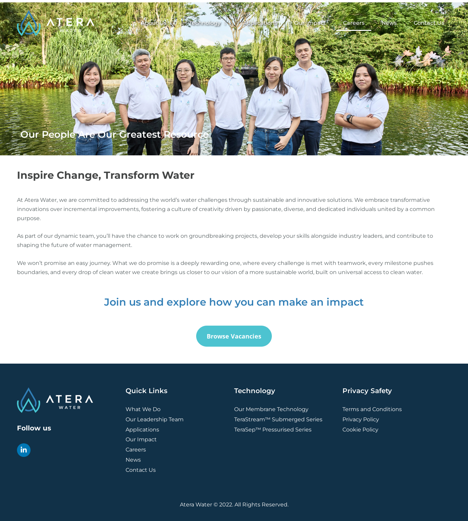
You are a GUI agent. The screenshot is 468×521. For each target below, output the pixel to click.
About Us (156, 23)
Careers (353, 23)
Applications (260, 23)
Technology (207, 23)
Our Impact (310, 23)
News (389, 23)
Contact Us (429, 23)
